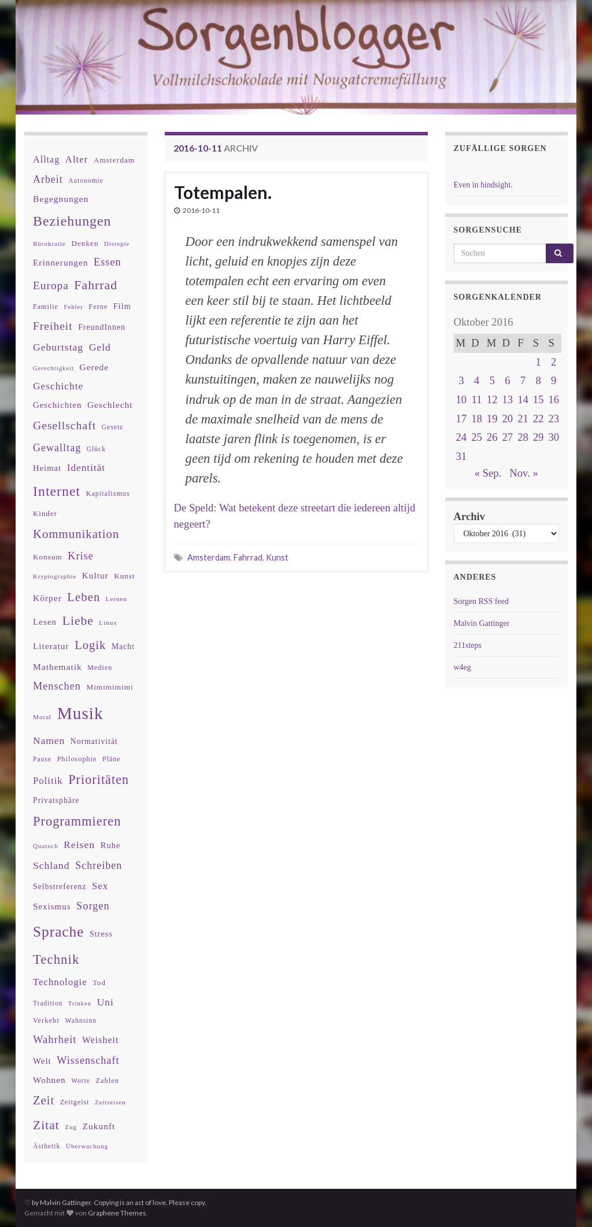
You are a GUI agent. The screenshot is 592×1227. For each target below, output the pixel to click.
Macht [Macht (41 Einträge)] (123, 646)
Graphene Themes (117, 1212)
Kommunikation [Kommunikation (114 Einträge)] (76, 533)
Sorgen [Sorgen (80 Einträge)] (93, 906)
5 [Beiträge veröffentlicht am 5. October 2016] (491, 380)
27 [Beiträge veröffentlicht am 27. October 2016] (507, 437)
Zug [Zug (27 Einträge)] (71, 1126)
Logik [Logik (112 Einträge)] (90, 645)
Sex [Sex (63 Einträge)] (100, 885)
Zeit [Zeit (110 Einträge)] (43, 1100)
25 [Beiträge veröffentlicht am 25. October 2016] (476, 437)
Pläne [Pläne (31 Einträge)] (111, 759)
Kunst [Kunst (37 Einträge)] (124, 576)
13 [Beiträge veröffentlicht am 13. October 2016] (507, 399)
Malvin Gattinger (482, 623)
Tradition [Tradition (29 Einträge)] (47, 1003)
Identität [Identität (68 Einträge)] (86, 467)
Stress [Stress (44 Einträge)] (101, 933)
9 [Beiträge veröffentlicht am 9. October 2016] (553, 380)
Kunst (277, 557)
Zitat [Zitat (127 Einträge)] (46, 1125)
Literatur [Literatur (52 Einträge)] (51, 646)
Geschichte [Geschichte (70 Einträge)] (58, 386)
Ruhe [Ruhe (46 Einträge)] (111, 845)
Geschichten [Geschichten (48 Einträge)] (57, 405)
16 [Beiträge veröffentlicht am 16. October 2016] (553, 399)
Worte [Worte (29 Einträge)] (80, 1080)
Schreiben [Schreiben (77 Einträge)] (98, 865)
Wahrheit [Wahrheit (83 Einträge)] (55, 1039)
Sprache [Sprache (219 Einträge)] (58, 931)
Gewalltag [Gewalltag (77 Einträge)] (57, 448)
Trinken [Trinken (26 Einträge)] (79, 1003)
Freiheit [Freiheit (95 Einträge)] (53, 326)
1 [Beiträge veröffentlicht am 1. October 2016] (538, 362)
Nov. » (523, 473)
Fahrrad (248, 557)
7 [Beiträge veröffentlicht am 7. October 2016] (523, 380)
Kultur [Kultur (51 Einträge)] (95, 575)
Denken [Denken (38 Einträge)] (84, 243)
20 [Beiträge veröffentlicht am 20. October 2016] (507, 418)
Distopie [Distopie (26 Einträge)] (117, 244)
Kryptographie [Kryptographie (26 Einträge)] (54, 576)
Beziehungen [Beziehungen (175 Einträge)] (72, 221)
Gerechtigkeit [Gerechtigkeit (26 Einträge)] (53, 368)
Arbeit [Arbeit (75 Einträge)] (48, 179)
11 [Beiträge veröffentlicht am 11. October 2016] (477, 399)
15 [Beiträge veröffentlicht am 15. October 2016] (538, 399)
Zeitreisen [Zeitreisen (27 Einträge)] (110, 1102)
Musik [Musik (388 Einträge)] (80, 713)
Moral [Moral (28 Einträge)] (42, 716)
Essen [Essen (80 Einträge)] (107, 262)
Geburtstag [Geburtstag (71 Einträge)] (58, 347)
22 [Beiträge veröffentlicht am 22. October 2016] (538, 418)
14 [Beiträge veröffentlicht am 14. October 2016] (522, 399)
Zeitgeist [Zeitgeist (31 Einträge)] (75, 1102)
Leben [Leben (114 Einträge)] (83, 596)
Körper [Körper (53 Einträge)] (47, 598)
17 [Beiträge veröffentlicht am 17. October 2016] (461, 418)
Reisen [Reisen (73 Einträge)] (79, 844)
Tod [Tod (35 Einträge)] (99, 983)
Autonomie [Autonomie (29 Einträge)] (85, 180)
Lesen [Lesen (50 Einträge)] (45, 622)
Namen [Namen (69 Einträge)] (49, 740)
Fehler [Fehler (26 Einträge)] (73, 307)
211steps (468, 645)
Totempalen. (223, 192)
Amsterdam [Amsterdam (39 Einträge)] (114, 160)
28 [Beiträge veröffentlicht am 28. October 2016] (522, 437)
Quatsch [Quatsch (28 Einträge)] (45, 845)
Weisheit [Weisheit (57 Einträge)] (100, 1040)
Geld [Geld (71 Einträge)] (100, 347)
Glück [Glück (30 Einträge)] (96, 449)
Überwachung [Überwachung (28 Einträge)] (87, 1146)
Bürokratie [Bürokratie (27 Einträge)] (49, 243)
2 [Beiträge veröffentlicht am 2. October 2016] (553, 362)
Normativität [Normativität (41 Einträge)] (94, 741)
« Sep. (488, 473)
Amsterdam (208, 557)
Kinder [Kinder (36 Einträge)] (45, 513)
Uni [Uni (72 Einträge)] (105, 1002)
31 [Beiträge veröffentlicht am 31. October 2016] (461, 456)
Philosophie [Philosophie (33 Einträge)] (77, 759)
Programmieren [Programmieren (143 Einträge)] (77, 821)
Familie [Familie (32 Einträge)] (45, 307)
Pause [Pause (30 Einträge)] (42, 759)
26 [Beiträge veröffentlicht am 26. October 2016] (492, 437)
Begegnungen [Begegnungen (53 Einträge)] (60, 199)
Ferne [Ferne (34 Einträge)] (98, 307)
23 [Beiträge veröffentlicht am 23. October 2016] (553, 418)
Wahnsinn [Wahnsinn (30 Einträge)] (81, 1021)
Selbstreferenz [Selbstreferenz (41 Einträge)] (59, 886)
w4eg (462, 667)
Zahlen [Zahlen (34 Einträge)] (107, 1081)
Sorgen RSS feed (481, 601)
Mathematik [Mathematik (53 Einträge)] (57, 667)
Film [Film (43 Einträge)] (122, 306)
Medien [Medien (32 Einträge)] (99, 668)
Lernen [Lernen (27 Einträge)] (116, 598)
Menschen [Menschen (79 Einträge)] (57, 686)
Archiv (470, 516)
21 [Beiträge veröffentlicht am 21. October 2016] (522, 418)
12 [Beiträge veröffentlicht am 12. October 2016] (492, 399)
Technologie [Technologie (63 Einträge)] (60, 982)
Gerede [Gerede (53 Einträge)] (94, 367)
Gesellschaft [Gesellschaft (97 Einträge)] (64, 425)
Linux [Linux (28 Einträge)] (108, 622)
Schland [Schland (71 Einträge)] (51, 865)
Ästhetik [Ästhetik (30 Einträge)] (46, 1146)
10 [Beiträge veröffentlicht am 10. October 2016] (461, 399)
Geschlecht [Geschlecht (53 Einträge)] (110, 405)
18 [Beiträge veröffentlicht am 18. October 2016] (476, 418)
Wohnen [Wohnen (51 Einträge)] (49, 1080)
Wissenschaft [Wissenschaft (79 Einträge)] (88, 1060)
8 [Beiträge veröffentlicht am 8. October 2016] (538, 380)
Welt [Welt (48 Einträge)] (42, 1061)
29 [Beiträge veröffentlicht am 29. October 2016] (538, 437)
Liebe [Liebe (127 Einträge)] (78, 621)
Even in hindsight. (483, 184)
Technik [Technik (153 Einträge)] (56, 959)
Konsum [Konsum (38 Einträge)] (47, 556)
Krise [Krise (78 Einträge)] (80, 556)
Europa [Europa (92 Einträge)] (51, 285)
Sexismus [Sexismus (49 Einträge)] (52, 906)
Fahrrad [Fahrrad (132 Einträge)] (95, 285)
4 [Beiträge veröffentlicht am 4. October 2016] (476, 380)
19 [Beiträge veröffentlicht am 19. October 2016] (492, 418)
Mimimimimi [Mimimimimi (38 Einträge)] (109, 687)
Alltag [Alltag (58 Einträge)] (46, 159)
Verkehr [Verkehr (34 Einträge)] (46, 1020)
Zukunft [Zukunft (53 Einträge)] (98, 1126)
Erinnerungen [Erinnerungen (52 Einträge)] (60, 262)
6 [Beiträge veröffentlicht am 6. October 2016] (507, 380)
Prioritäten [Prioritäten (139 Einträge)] (98, 779)
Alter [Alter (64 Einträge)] (76, 159)
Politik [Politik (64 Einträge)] (48, 780)
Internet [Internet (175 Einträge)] (56, 491)
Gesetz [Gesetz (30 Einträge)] (113, 427)
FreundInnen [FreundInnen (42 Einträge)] (101, 327)
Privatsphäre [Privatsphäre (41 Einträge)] (56, 800)
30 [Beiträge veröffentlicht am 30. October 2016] (553, 437)
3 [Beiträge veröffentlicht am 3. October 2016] (461, 380)
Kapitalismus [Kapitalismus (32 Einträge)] (108, 493)
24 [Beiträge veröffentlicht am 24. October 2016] (461, 437)
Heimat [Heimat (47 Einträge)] (47, 468)
